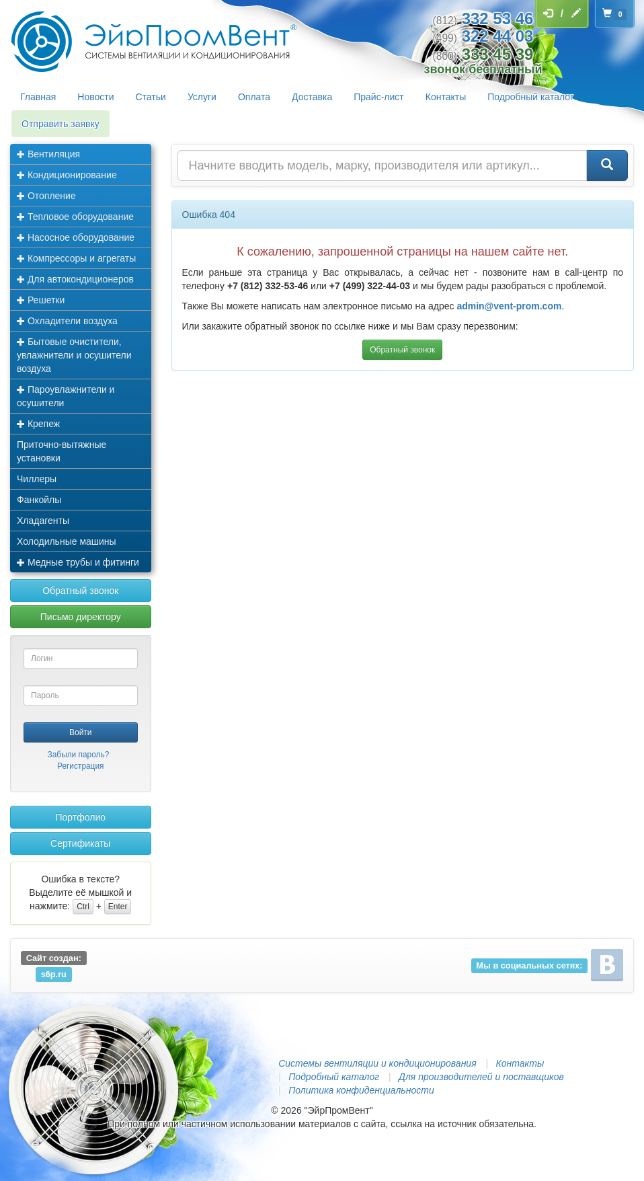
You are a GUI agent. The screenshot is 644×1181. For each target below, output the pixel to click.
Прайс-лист (379, 96)
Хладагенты (43, 520)
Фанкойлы (39, 499)
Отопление (46, 195)
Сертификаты (80, 843)
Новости (95, 96)
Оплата (254, 96)
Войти (80, 732)
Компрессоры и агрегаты (76, 258)
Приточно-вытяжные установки (61, 451)
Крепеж (38, 423)
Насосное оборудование (75, 237)
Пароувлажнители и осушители (65, 396)
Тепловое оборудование (75, 216)
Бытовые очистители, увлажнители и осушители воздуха (74, 355)
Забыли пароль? (79, 754)
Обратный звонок (80, 590)
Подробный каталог (530, 96)
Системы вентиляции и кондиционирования (377, 1063)
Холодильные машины (66, 541)
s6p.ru (54, 974)
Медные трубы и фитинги (78, 562)
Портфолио (80, 817)
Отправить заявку (60, 123)
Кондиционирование (67, 174)
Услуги (202, 96)
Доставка (312, 96)
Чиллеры (36, 478)
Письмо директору (80, 616)
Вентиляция (48, 154)
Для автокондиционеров (75, 279)
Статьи (151, 96)
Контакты (446, 96)
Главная (38, 96)
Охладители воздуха (67, 320)
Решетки (41, 300)
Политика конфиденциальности (361, 1090)
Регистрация (80, 766)
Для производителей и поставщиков (481, 1076)
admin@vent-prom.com (508, 306)
